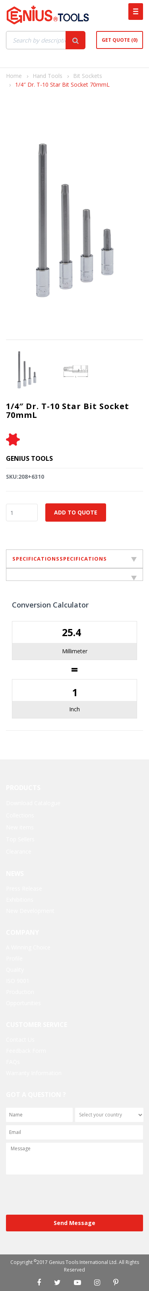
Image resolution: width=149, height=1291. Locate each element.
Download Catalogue (33, 803)
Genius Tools (29, 458)
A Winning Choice (28, 947)
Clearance (18, 851)
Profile (14, 958)
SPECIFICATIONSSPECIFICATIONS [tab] (74, 558)
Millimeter (74, 651)
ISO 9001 (17, 980)
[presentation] (66, 1195)
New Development (30, 910)
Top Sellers (20, 839)
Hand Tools (47, 76)
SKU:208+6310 (25, 476)
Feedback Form (26, 1050)
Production (20, 992)
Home (14, 76)
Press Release (24, 888)
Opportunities (23, 1003)
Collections (20, 815)
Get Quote (119, 40)
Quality (15, 969)
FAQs (13, 1062)
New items (20, 827)
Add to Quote (75, 512)
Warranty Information (34, 1073)
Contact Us (20, 1039)
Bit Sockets (87, 76)
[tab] (74, 574)
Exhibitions (19, 899)
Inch (74, 709)
